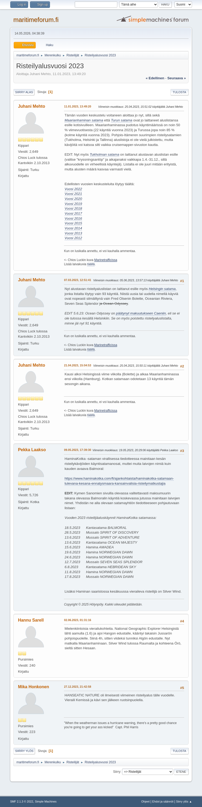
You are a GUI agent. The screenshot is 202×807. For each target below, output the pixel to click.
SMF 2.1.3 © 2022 (21, 801)
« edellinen (155, 78)
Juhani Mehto (31, 106)
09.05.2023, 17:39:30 (77, 449)
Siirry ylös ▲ (184, 801)
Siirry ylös (24, 750)
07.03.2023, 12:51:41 (77, 280)
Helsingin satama (162, 289)
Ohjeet (145, 801)
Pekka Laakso (32, 449)
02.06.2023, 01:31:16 (77, 620)
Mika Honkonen (33, 687)
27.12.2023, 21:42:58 (77, 686)
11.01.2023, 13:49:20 (77, 106)
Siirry (116, 772)
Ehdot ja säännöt (162, 801)
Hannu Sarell (31, 620)
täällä (91, 264)
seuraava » (176, 78)
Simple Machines (46, 801)
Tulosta (179, 92)
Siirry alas (24, 92)
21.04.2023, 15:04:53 (77, 365)
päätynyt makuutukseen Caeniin (141, 313)
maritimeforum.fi (35, 19)
